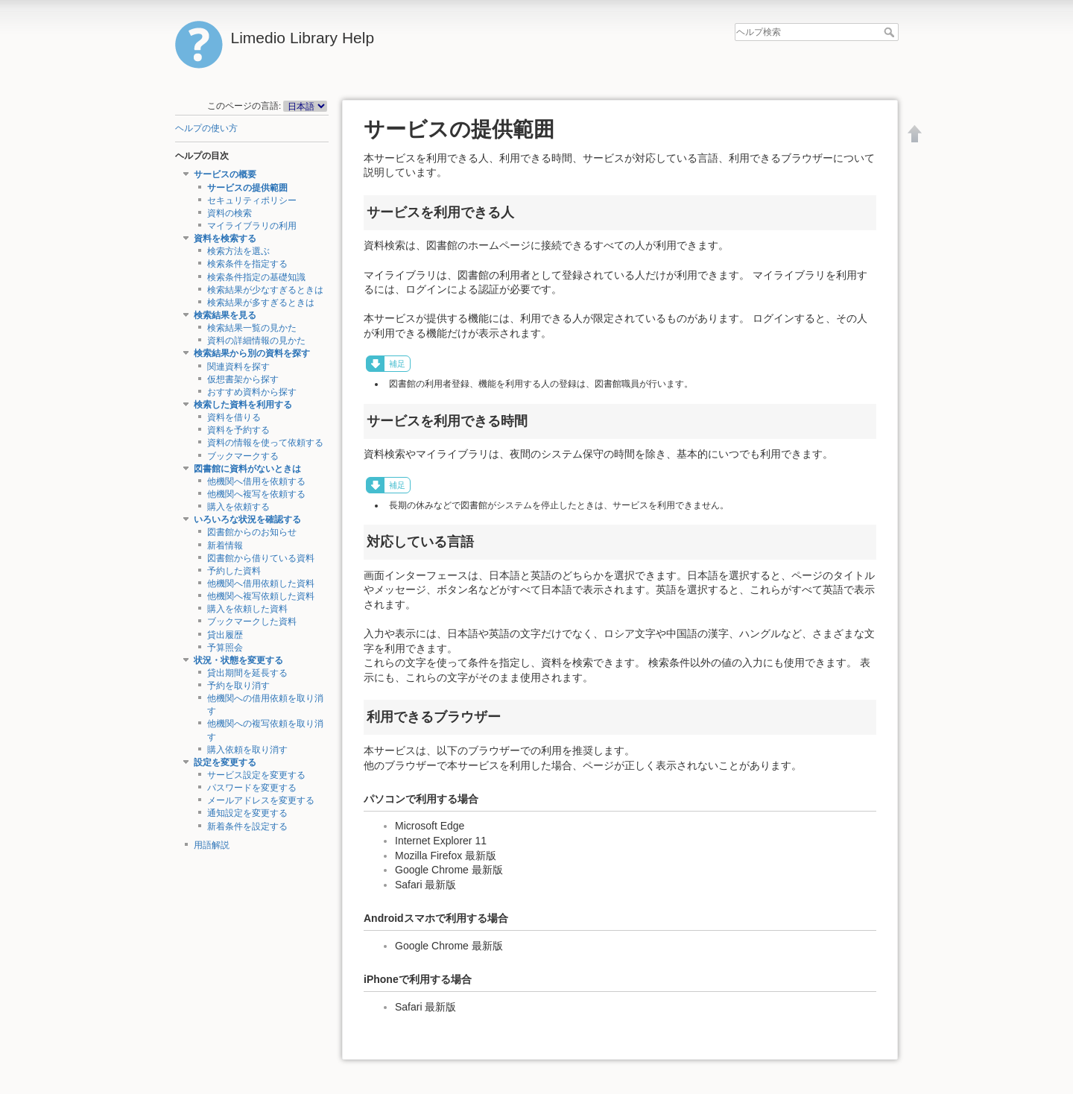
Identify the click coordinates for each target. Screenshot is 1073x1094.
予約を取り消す (238, 685)
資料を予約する (238, 430)
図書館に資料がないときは (247, 469)
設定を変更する (225, 762)
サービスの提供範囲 (247, 188)
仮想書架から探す (243, 379)
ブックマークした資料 (252, 621)
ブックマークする (243, 456)
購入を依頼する (238, 507)
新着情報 (225, 545)
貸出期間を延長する (247, 673)
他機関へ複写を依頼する (256, 494)
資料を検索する (225, 238)
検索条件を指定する (247, 264)
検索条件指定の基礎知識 (256, 277)
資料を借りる (234, 417)
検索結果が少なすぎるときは (265, 290)
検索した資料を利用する (243, 404)
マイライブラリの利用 (252, 226)
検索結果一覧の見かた (252, 328)
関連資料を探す (238, 366)
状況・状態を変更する (238, 660)
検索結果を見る (225, 315)
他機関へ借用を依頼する (256, 481)
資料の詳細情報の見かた (256, 340)
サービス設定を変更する (256, 775)
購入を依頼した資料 (247, 609)
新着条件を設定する (247, 826)
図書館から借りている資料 (260, 558)
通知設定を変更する (247, 813)
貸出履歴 (225, 635)
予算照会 (225, 647)
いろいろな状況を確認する (247, 519)
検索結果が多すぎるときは (260, 302)
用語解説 (212, 845)
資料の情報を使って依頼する (265, 442)
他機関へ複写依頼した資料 (260, 596)
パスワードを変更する (252, 787)
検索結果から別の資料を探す (252, 353)
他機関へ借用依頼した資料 (260, 583)
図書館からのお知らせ (252, 532)
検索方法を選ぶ (238, 251)
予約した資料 (234, 571)
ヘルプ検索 (891, 32)
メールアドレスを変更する (260, 800)
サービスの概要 (225, 174)
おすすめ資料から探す (252, 392)
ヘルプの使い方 (206, 128)
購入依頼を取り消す (247, 749)
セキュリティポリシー (252, 200)
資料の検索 (229, 213)
